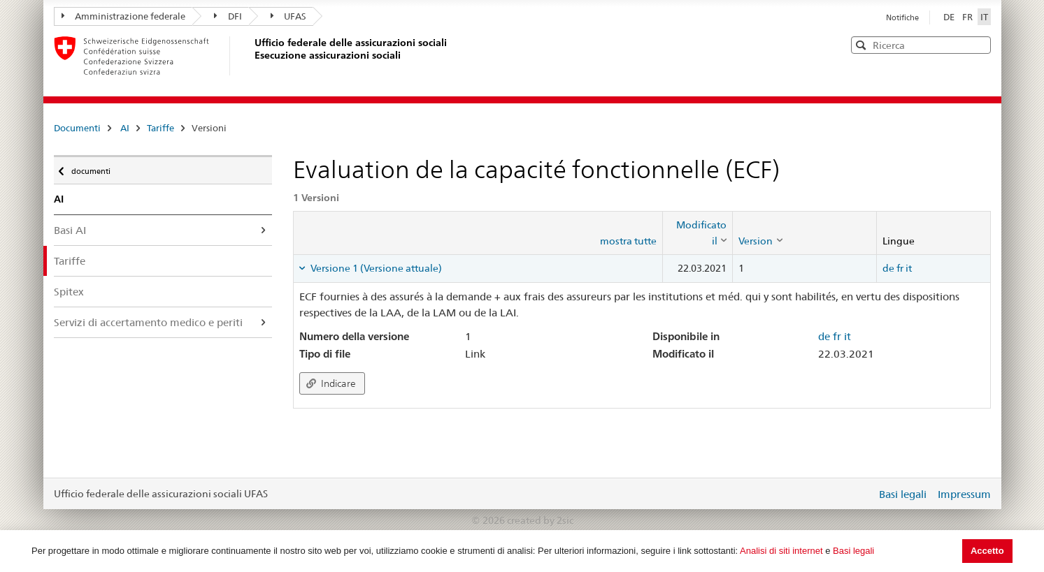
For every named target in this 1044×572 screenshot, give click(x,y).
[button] (979, 44)
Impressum (964, 494)
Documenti (77, 127)
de (888, 268)
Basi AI (70, 230)
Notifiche (902, 17)
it (909, 268)
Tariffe (160, 127)
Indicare (331, 383)
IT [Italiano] (984, 16)
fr (899, 268)
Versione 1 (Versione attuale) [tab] (375, 268)
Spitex (69, 291)
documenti (89, 167)
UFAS (289, 16)
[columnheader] (698, 233)
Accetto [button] (987, 550)
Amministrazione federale (124, 16)
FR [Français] (968, 16)
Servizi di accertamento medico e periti (148, 322)
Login (863, 494)
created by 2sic (540, 520)
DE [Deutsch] (950, 16)
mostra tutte (628, 241)
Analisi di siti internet (781, 550)
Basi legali (853, 550)
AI (124, 127)
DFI (228, 16)
